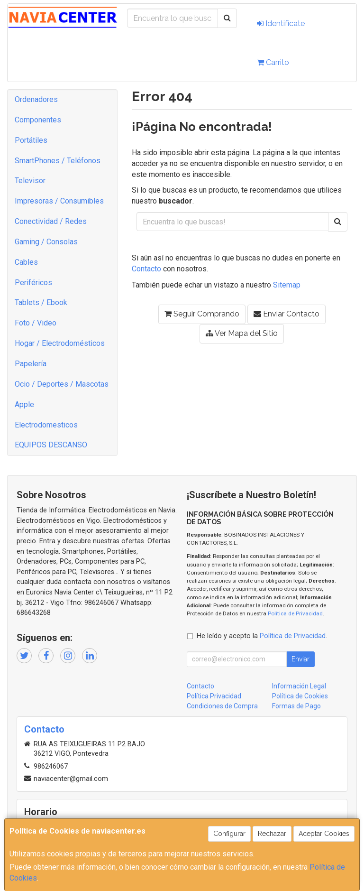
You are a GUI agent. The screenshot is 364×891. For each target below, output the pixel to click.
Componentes (38, 119)
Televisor (30, 180)
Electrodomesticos (46, 424)
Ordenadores (36, 99)
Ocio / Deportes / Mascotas (62, 384)
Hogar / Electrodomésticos (60, 343)
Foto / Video (35, 322)
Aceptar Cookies (324, 833)
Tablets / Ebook (41, 302)
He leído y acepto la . (262, 636)
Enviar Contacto (286, 313)
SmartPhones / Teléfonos (57, 160)
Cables (26, 262)
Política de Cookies (300, 696)
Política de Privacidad (295, 613)
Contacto (146, 268)
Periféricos (33, 282)
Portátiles (31, 140)
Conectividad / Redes (51, 221)
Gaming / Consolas (46, 241)
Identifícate (281, 23)
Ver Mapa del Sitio (242, 333)
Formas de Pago (296, 706)
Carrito (273, 62)
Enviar (300, 659)
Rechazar (272, 833)
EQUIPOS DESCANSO (51, 444)
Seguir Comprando (201, 313)
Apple (24, 404)
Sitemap (286, 284)
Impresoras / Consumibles (59, 200)
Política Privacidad (214, 696)
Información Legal (299, 686)
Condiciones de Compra (222, 706)
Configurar (229, 833)
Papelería (30, 363)
